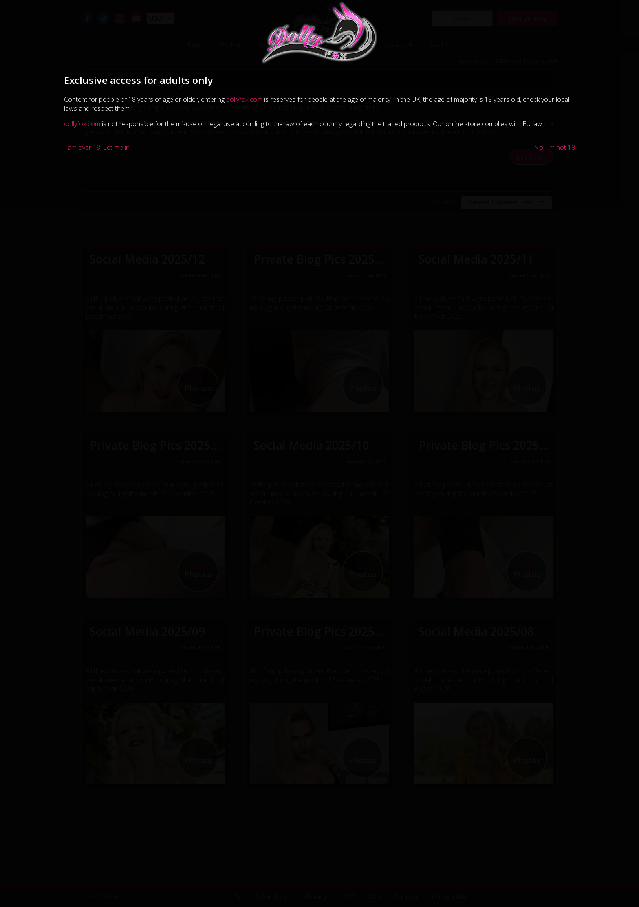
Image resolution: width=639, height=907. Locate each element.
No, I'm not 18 (554, 147)
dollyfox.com (244, 99)
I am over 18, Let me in (97, 147)
